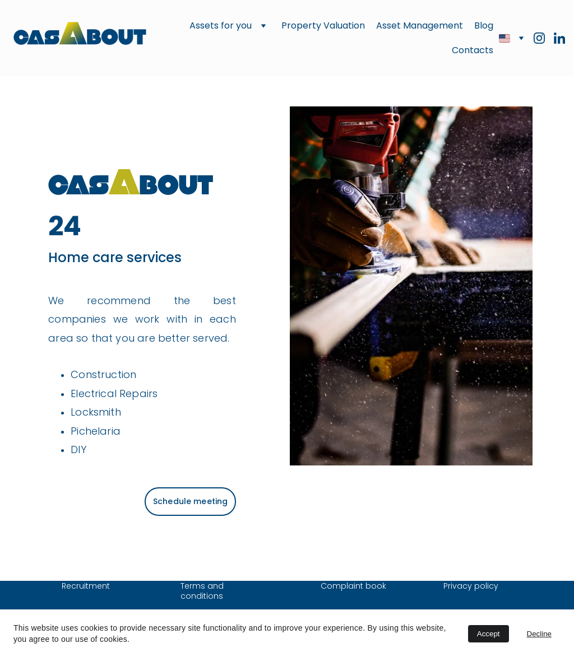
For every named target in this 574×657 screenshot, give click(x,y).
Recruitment (86, 585)
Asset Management (419, 25)
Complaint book (353, 585)
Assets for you (220, 25)
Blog (483, 25)
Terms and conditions (203, 591)
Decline (539, 634)
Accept (488, 634)
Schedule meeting (190, 501)
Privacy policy (470, 585)
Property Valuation (323, 25)
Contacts (472, 50)
